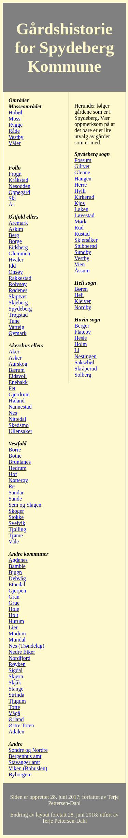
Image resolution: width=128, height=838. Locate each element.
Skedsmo (19, 425)
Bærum (17, 370)
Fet (12, 388)
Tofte (14, 707)
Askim (16, 229)
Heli (79, 295)
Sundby (82, 252)
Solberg (82, 375)
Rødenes (18, 290)
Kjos (79, 203)
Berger (81, 326)
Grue (14, 603)
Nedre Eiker (22, 652)
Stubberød (85, 246)
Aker (14, 351)
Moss (14, 119)
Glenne (82, 172)
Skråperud (85, 368)
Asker (15, 358)
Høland (17, 401)
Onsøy (16, 272)
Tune (14, 321)
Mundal (17, 640)
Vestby (16, 137)
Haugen (82, 178)
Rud (79, 228)
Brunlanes (20, 462)
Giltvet (81, 166)
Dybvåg (17, 578)
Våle (14, 541)
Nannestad (20, 407)
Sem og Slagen (25, 505)
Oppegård (19, 192)
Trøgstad (18, 315)
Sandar (16, 492)
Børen (81, 289)
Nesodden (19, 186)
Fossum (82, 160)
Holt (13, 615)
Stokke (16, 517)
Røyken (17, 664)
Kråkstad (18, 180)
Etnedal (17, 584)
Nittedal (17, 419)
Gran (14, 597)
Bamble (17, 566)
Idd (12, 266)
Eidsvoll (18, 376)
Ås (12, 204)
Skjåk (15, 682)
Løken (81, 209)
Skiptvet (18, 296)
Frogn (15, 174)
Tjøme (16, 535)
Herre (80, 185)
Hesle (80, 338)
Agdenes (18, 560)
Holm (80, 344)
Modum (17, 633)
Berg (14, 235)
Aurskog (18, 364)
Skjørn (16, 676)
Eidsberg (18, 247)
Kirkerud (84, 197)
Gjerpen (17, 591)
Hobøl (15, 112)
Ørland (16, 719)
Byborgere (20, 774)
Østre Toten (21, 725)
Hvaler (16, 260)
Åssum (81, 270)
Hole (14, 609)
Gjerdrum (19, 394)
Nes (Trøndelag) (26, 646)
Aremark (18, 223)
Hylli (80, 191)
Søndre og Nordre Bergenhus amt (28, 753)
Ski (12, 198)
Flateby (82, 332)
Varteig (16, 327)
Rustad (81, 234)
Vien (79, 264)
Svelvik (17, 523)
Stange (16, 689)
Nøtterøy (18, 480)
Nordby (82, 307)
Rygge (16, 125)
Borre (15, 450)
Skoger (16, 511)
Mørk (80, 221)
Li (76, 350)
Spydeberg (20, 309)
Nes (13, 413)
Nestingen (85, 356)
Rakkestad (20, 278)
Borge (15, 241)
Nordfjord (19, 658)
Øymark (17, 333)
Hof (13, 474)
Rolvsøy (18, 284)
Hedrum (17, 468)
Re (12, 486)
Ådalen (16, 731)
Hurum (16, 621)
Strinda (16, 695)
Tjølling (17, 529)
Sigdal (16, 670)
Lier (13, 627)
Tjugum (17, 701)
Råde (14, 131)
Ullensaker (20, 431)
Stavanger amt (24, 762)
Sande (15, 499)
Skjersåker (86, 240)
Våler (15, 143)
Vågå (14, 713)
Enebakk (18, 382)
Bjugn (15, 572)
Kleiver (82, 301)
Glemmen (19, 253)
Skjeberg (18, 302)
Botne (15, 456)
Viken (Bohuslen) (28, 768)
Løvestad (84, 215)
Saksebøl (84, 362)
